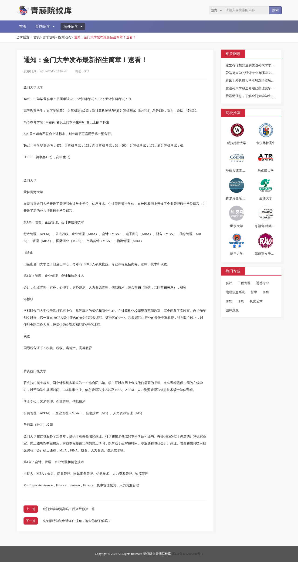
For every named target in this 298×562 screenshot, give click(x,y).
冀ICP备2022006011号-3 (187, 553)
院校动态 (64, 37)
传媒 (266, 292)
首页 (23, 26)
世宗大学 (236, 226)
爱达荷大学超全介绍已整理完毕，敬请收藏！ (258, 88)
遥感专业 (262, 283)
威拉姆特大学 (236, 143)
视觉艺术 (256, 301)
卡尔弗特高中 (265, 143)
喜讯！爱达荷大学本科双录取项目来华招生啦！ (260, 80)
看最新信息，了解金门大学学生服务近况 (255, 96)
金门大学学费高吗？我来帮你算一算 (69, 509)
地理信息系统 (235, 292)
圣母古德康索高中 (239, 170)
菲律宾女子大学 (266, 254)
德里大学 (236, 254)
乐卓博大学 (265, 170)
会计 (229, 283)
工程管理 (244, 283)
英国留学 (44, 26)
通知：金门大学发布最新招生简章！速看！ (105, 37)
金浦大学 (265, 198)
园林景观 (232, 310)
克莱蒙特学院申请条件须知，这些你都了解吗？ (77, 521)
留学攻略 (49, 37)
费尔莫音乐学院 (237, 198)
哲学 (254, 292)
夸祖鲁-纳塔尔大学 (268, 226)
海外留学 (72, 26)
